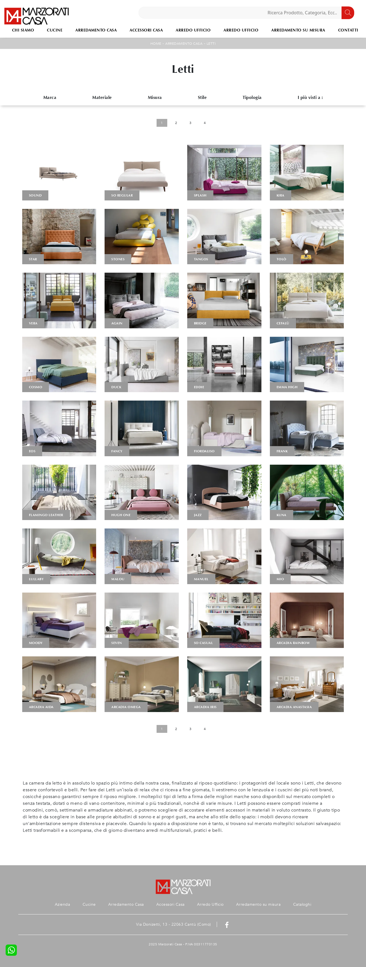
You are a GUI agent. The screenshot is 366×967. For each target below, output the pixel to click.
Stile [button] (202, 97)
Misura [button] (155, 97)
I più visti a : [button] (310, 97)
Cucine (54, 30)
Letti (211, 43)
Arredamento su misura (298, 30)
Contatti (348, 30)
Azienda (62, 904)
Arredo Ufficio (193, 30)
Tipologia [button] (252, 97)
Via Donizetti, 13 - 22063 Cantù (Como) (173, 924)
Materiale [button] (102, 97)
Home (155, 43)
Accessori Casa (146, 30)
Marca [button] (50, 97)
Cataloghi (302, 904)
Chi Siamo (23, 30)
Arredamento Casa (96, 30)
